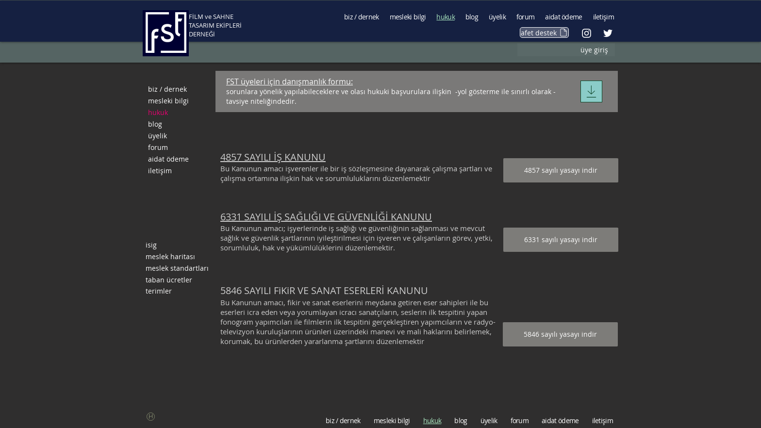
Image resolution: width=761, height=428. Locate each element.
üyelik (157, 135)
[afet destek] (544, 32)
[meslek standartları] (178, 268)
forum (158, 147)
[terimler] (178, 291)
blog (155, 124)
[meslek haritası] (178, 256)
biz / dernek (167, 89)
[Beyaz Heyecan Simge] (608, 33)
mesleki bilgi (168, 100)
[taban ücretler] (178, 280)
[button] (151, 416)
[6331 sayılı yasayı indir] (560, 240)
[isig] (178, 245)
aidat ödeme (168, 159)
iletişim (160, 170)
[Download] (591, 91)
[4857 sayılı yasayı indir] (560, 170)
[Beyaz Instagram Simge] (586, 33)
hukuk (158, 112)
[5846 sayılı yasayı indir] (560, 334)
